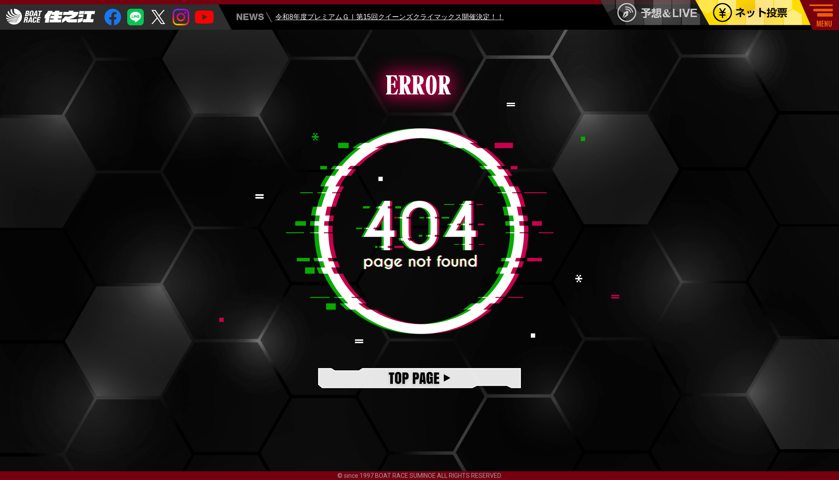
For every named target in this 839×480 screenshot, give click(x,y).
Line (135, 17)
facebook (112, 17)
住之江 (50, 17)
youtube (204, 17)
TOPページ (419, 379)
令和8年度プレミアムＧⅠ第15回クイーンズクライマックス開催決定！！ (389, 18)
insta (181, 17)
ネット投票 (759, 12)
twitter (158, 17)
